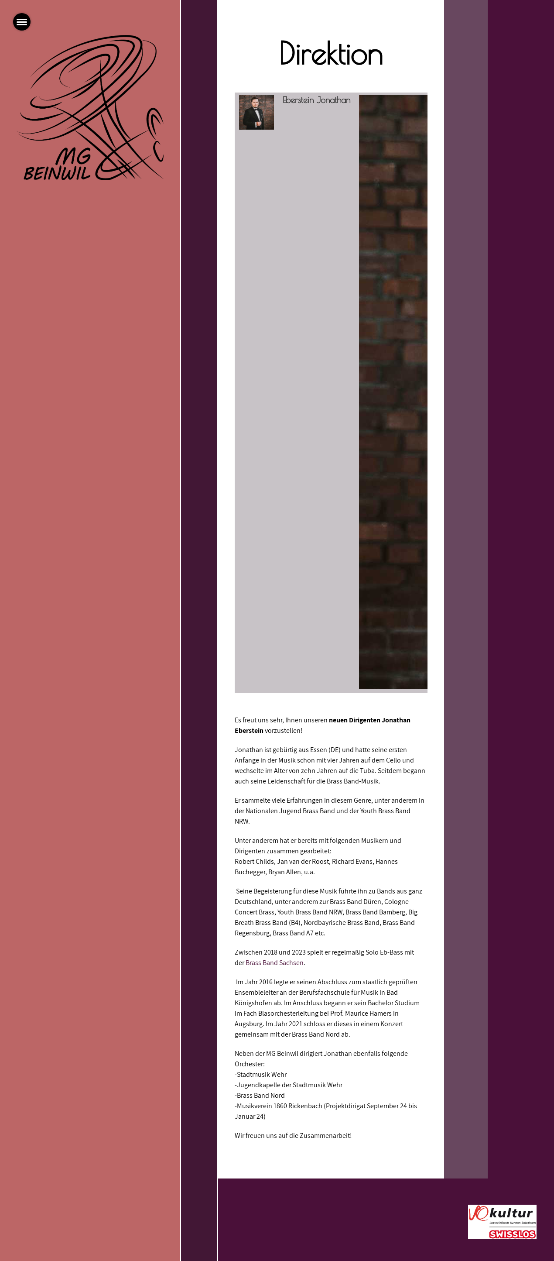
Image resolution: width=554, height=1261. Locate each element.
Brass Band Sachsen (275, 962)
